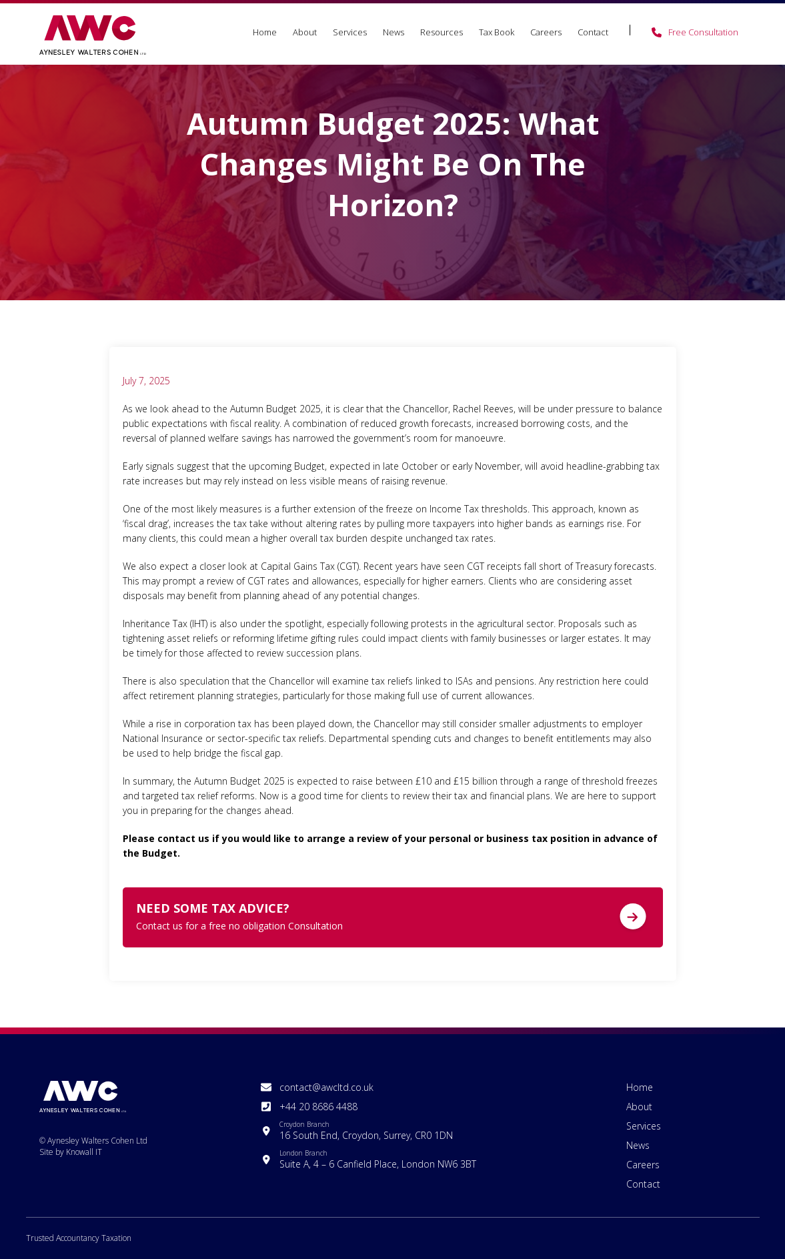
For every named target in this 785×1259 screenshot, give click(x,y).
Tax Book (496, 32)
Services (350, 32)
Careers (546, 32)
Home (265, 32)
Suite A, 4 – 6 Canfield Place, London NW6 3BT (377, 1159)
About (305, 32)
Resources (441, 32)
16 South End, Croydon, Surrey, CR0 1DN (366, 1131)
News (393, 32)
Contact (593, 32)
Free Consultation (703, 32)
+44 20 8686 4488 (318, 1106)
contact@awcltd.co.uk (326, 1087)
